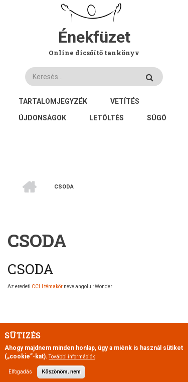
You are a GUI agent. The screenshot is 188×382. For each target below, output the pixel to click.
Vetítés (124, 101)
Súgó (156, 118)
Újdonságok (42, 118)
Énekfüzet (94, 37)
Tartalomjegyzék (53, 101)
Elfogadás (20, 376)
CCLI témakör (47, 286)
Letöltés (106, 118)
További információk (72, 361)
